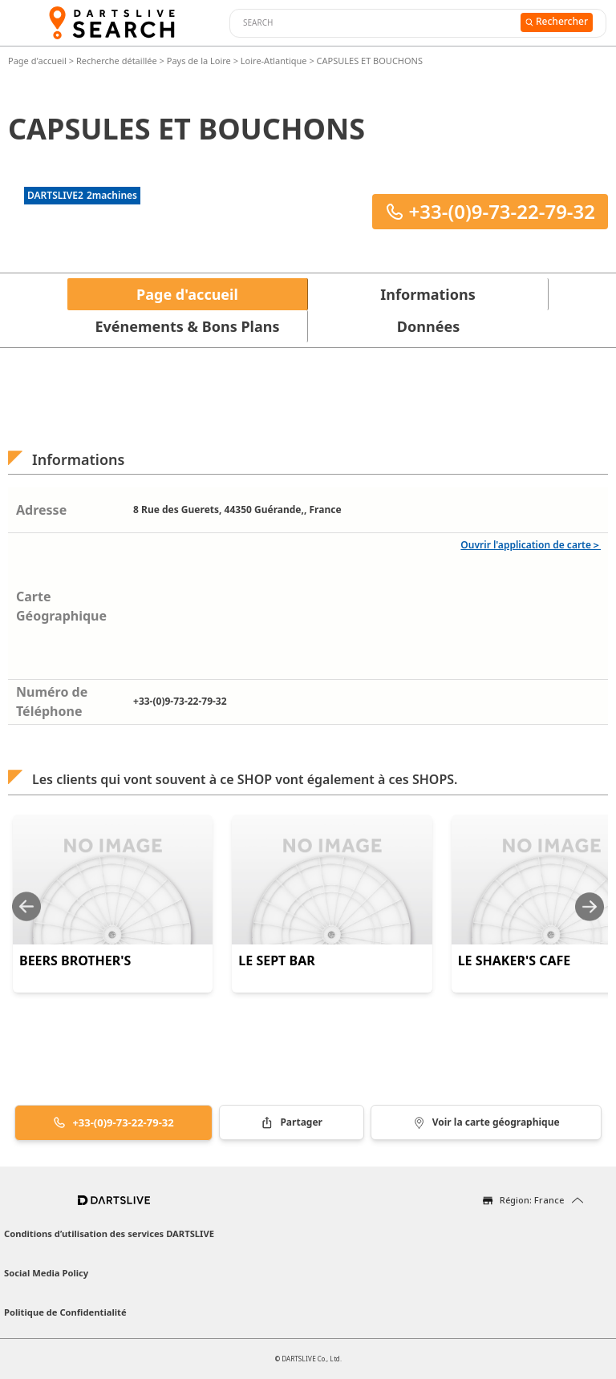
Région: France (532, 1200)
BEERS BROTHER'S (75, 960)
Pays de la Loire (199, 61)
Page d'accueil (38, 61)
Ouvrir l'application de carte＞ (530, 545)
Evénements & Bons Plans (187, 326)
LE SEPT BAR (276, 960)
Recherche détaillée (118, 61)
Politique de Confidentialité (65, 1312)
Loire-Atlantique (274, 61)
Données (428, 326)
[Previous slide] (26, 906)
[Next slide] (589, 906)
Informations (427, 294)
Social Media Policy (46, 1273)
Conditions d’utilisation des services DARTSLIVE (109, 1233)
